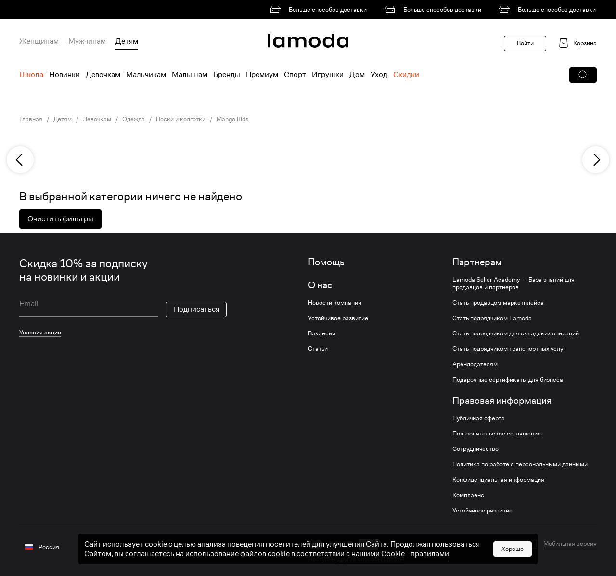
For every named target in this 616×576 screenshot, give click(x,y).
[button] (583, 75)
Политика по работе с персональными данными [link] (520, 464)
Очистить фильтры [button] (60, 219)
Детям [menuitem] (127, 41)
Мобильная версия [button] (570, 544)
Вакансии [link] (321, 333)
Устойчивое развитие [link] (338, 318)
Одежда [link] (133, 119)
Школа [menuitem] (31, 74)
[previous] (20, 159)
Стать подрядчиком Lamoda (492, 318)
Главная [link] (30, 119)
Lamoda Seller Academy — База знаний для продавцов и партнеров (513, 283)
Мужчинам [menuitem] (87, 41)
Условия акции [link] (40, 332)
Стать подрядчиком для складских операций (515, 333)
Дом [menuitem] (357, 74)
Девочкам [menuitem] (103, 74)
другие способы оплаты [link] (370, 559)
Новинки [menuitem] (64, 74)
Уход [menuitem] (379, 74)
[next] (595, 159)
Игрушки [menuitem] (328, 74)
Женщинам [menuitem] (39, 41)
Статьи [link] (318, 349)
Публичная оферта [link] (478, 418)
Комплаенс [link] (468, 495)
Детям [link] (62, 119)
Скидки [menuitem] (406, 74)
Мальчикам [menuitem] (146, 74)
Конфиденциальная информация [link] (498, 480)
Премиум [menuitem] (262, 74)
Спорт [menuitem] (295, 74)
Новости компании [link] (334, 303)
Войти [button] (525, 43)
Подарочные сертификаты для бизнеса (507, 380)
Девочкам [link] (97, 119)
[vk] (170, 545)
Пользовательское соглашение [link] (496, 433)
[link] (320, 9)
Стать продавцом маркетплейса (498, 303)
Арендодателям (475, 364)
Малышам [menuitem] (189, 74)
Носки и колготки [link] (180, 119)
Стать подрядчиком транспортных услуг (508, 349)
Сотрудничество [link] (475, 449)
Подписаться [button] (196, 309)
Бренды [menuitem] (226, 74)
